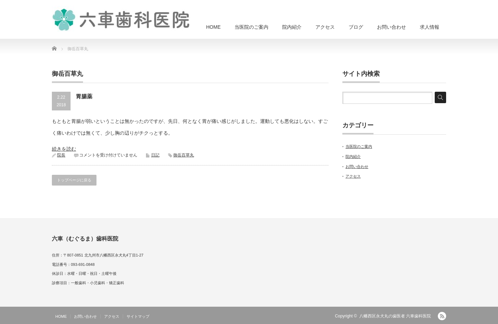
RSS (442, 316)
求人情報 (429, 27)
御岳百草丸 (183, 155)
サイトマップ (138, 316)
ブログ (356, 27)
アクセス (325, 27)
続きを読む (64, 149)
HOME (213, 27)
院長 (61, 155)
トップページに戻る (74, 180)
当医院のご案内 (251, 27)
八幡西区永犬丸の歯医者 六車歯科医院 (395, 316)
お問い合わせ (391, 27)
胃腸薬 (84, 96)
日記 (155, 155)
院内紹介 (292, 27)
